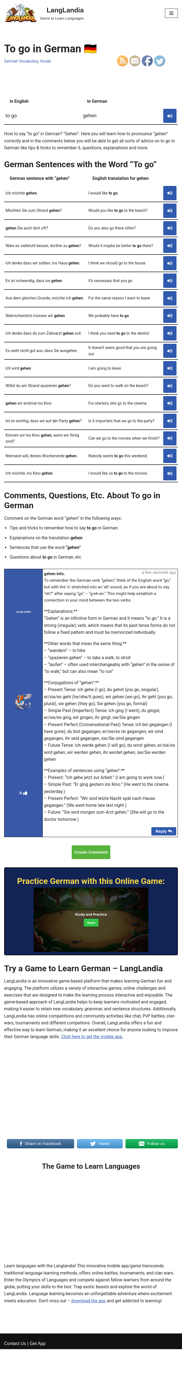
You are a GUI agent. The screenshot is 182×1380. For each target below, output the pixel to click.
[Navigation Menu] (171, 13)
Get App (38, 1374)
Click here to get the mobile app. (115, 1042)
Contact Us (15, 1374)
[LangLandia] (44, 13)
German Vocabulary (21, 61)
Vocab (46, 61)
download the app (89, 1306)
